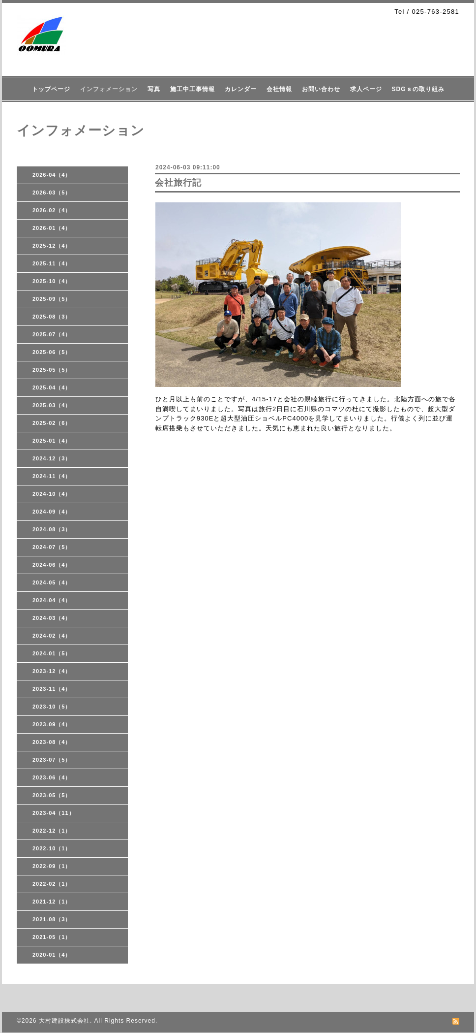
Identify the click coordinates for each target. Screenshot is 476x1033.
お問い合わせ (321, 89)
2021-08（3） (51, 919)
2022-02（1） (51, 884)
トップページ (51, 89)
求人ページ (366, 89)
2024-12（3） (51, 458)
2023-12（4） (51, 671)
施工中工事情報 (192, 89)
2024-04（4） (51, 600)
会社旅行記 (178, 183)
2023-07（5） (51, 760)
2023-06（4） (51, 777)
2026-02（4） (51, 210)
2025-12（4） (51, 246)
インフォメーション (109, 89)
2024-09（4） (51, 512)
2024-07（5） (51, 547)
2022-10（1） (51, 848)
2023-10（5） (51, 707)
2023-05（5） (51, 795)
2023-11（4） (51, 689)
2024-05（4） (51, 582)
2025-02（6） (51, 423)
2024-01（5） (51, 653)
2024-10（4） (51, 494)
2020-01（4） (51, 955)
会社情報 (279, 89)
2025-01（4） (51, 441)
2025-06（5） (51, 352)
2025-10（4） (51, 281)
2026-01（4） (51, 228)
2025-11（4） (51, 263)
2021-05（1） (51, 937)
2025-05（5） (51, 370)
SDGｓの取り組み (418, 89)
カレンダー (241, 89)
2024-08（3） (51, 529)
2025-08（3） (51, 317)
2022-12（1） (51, 831)
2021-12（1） (51, 901)
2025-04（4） (51, 387)
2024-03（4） (51, 618)
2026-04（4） (51, 175)
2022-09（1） (51, 866)
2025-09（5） (51, 299)
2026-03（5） (51, 192)
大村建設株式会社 (64, 1020)
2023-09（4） (51, 724)
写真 (154, 89)
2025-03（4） (51, 405)
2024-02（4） (51, 636)
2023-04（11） (53, 813)
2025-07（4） (51, 334)
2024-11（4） (51, 476)
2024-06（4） (51, 565)
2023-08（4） (51, 742)
